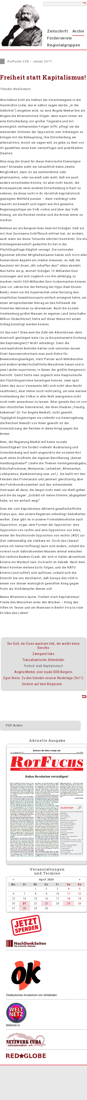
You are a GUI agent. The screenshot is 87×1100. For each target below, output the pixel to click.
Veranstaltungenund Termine (47, 871)
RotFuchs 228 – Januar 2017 (29, 61)
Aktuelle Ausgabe (47, 740)
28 (24, 908)
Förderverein (59, 38)
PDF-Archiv (14, 725)
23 (46, 903)
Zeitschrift (57, 31)
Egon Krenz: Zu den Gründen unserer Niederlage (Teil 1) (43, 678)
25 (68, 903)
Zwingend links (43, 654)
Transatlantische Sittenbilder (43, 660)
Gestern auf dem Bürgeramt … (43, 684)
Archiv (78, 31)
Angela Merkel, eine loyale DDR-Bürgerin (43, 672)
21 (24, 903)
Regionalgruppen (63, 45)
